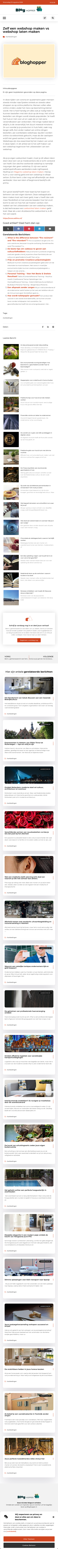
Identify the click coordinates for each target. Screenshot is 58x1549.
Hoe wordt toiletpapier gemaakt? (23, 296)
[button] (53, 1517)
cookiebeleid (11, 1531)
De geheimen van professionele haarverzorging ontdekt (25, 1012)
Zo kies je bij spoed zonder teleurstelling (34, 345)
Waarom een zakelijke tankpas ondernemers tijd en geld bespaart (27, 967)
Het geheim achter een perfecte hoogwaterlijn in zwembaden (25, 1191)
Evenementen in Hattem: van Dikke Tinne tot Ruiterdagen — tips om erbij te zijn (24, 743)
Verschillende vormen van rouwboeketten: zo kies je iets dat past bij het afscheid (27, 833)
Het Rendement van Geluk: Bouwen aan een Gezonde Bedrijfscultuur (28, 698)
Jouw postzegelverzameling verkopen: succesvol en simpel (26, 1325)
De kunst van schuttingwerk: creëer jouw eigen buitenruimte (25, 1146)
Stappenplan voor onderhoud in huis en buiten (37, 380)
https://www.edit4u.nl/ (12, 218)
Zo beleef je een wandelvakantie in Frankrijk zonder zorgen (27, 1415)
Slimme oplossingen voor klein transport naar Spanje (27, 1280)
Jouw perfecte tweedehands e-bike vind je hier (25, 1459)
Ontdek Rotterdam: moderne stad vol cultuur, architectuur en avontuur (24, 788)
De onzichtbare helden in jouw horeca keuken (24, 1369)
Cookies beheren (29, 1545)
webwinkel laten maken (35, 208)
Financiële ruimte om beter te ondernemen (36, 415)
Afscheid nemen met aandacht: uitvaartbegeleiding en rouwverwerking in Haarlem (28, 922)
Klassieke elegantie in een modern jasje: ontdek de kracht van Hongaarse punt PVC (26, 1236)
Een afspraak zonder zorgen (21, 287)
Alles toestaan (29, 1539)
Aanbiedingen (11, 37)
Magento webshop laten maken (29, 172)
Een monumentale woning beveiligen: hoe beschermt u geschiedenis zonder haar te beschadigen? (35, 365)
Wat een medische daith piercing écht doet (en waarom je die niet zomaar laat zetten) (25, 878)
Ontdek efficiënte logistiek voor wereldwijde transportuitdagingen (23, 1057)
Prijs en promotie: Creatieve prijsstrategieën (29, 260)
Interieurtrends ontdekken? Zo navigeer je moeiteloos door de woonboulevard (27, 1101)
